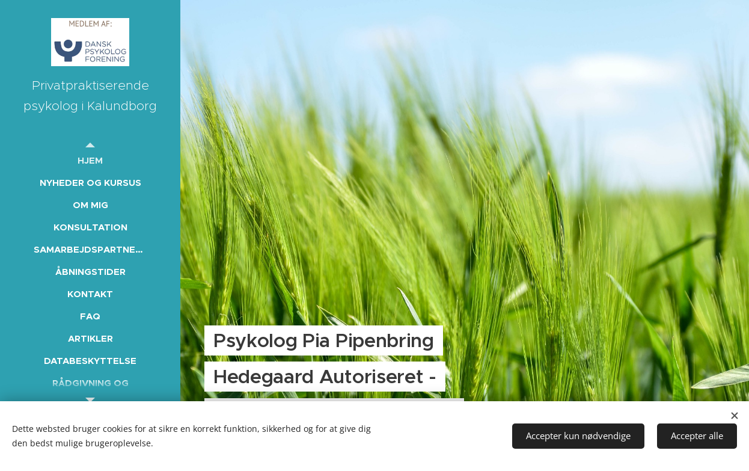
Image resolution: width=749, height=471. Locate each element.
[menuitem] (90, 160)
